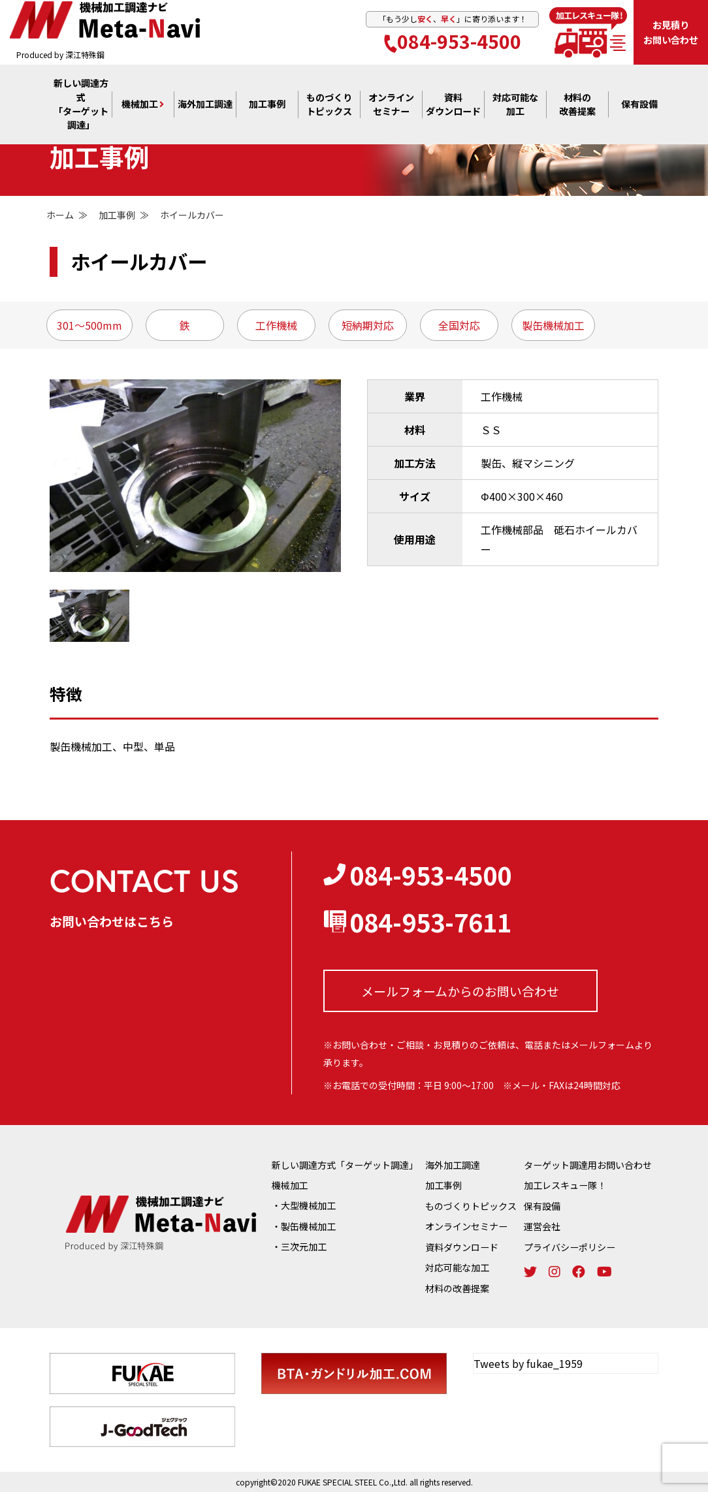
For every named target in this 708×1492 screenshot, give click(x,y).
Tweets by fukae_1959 (528, 1362)
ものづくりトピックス (471, 1205)
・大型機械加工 (304, 1205)
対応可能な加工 (457, 1266)
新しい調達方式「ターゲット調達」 (345, 1164)
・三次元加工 (299, 1246)
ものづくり (329, 105)
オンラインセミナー (466, 1226)
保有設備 (639, 105)
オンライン (391, 105)
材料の (577, 105)
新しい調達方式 (80, 105)
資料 (453, 105)
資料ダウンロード (461, 1246)
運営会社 (542, 1226)
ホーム (60, 214)
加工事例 (267, 105)
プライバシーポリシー (569, 1246)
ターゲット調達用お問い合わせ (588, 1164)
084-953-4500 (452, 41)
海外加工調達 (205, 105)
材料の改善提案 (457, 1287)
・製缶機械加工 (304, 1226)
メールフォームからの (460, 990)
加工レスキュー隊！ (565, 1185)
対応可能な (515, 105)
